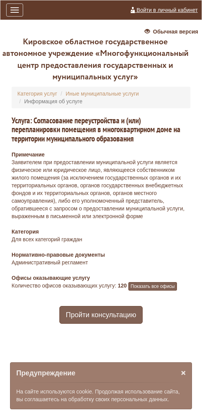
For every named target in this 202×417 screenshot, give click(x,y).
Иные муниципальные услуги (102, 94)
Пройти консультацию (101, 315)
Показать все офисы (153, 286)
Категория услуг (37, 94)
